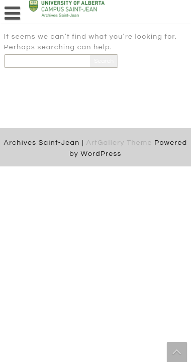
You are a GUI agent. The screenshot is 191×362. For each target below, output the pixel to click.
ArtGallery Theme (120, 142)
